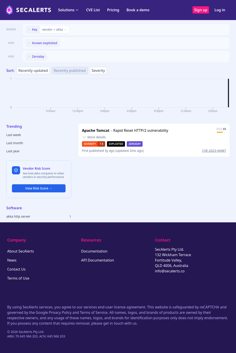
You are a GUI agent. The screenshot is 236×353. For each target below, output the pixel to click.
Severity (98, 70)
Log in (219, 9)
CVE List (93, 9)
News (11, 260)
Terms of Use (18, 278)
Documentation (94, 251)
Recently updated (33, 70)
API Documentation (97, 260)
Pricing (113, 9)
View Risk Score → (38, 188)
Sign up (200, 9)
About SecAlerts (20, 251)
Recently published (70, 70)
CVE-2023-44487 (214, 150)
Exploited (116, 144)
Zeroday (135, 144)
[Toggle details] (94, 137)
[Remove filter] (29, 29)
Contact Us (16, 269)
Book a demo (138, 9)
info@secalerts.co (170, 271)
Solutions (68, 9)
